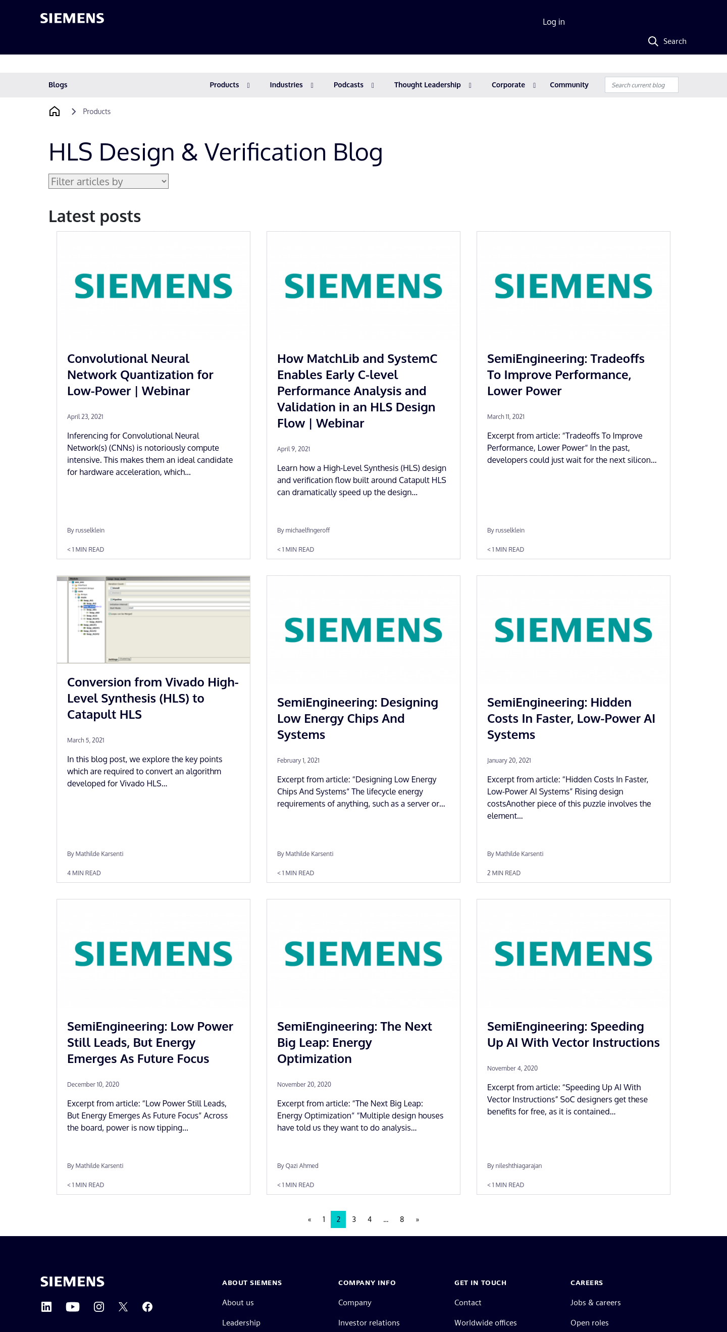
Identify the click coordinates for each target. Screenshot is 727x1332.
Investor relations (369, 1322)
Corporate (508, 84)
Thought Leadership (427, 84)
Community (569, 84)
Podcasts (349, 84)
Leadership (241, 1322)
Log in (554, 22)
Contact (468, 1302)
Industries (286, 84)
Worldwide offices (485, 1322)
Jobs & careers (595, 1302)
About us (238, 1302)
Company (355, 1302)
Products (224, 84)
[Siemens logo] (72, 22)
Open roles (589, 1322)
